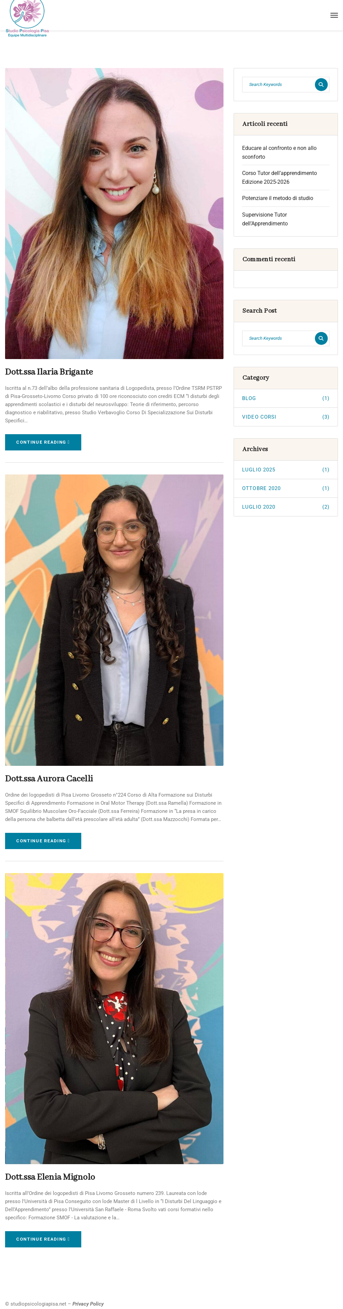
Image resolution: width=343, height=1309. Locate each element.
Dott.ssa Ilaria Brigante (46, 372)
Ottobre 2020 (285, 488)
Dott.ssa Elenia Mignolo (47, 1175)
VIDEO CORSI (285, 417)
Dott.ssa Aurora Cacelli (46, 778)
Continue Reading (43, 441)
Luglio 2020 (285, 507)
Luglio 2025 (285, 470)
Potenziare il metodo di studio (277, 198)
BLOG (285, 398)
